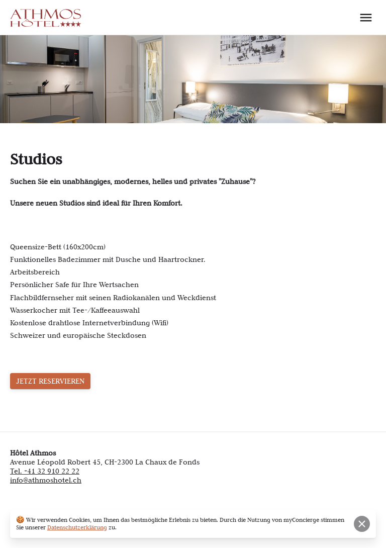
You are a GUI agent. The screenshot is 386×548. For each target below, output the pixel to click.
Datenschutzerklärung (77, 527)
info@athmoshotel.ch (45, 480)
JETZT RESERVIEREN (50, 381)
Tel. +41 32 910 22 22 (44, 471)
